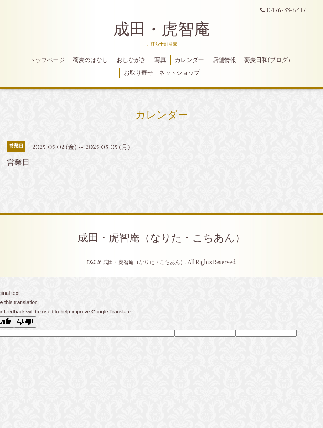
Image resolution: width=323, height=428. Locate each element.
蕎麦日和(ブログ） (268, 60)
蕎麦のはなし (90, 60)
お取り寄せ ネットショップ (162, 73)
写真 (160, 60)
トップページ (47, 60)
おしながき (131, 60)
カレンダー (189, 60)
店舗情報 (224, 60)
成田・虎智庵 (161, 29)
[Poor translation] (25, 322)
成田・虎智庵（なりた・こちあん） (161, 238)
